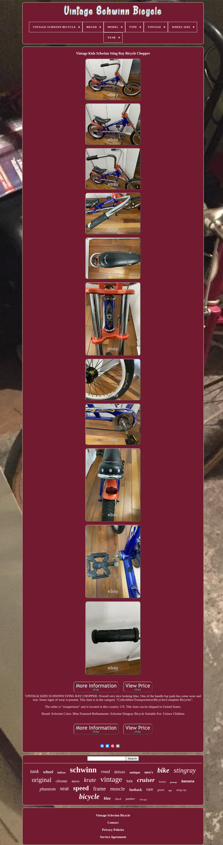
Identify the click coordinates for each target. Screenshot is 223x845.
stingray (185, 770)
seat (64, 788)
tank (34, 771)
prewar (173, 782)
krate (90, 780)
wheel (48, 772)
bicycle (89, 797)
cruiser (146, 780)
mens (75, 781)
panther (130, 799)
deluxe (119, 772)
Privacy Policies (113, 829)
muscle (117, 789)
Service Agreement (113, 837)
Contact (113, 822)
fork (130, 781)
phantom (48, 789)
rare (149, 789)
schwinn (83, 770)
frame (99, 789)
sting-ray (181, 790)
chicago (143, 799)
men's (148, 772)
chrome (61, 781)
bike (163, 770)
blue (107, 798)
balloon (61, 772)
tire (170, 790)
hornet (162, 781)
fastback (135, 790)
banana (187, 781)
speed (81, 788)
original (41, 779)
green (160, 790)
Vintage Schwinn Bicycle (113, 815)
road (105, 771)
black (118, 799)
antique (135, 772)
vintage (111, 779)
